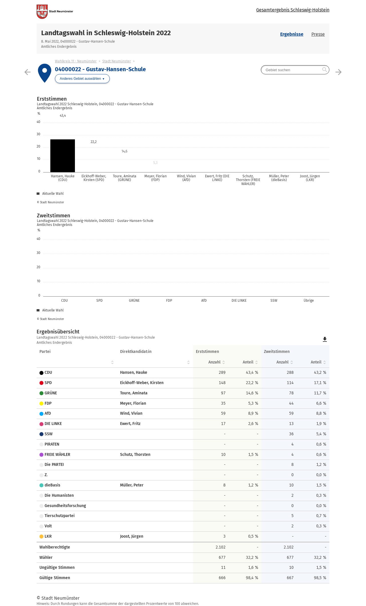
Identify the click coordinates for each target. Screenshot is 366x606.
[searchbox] (295, 69)
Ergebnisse (291, 34)
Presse (318, 34)
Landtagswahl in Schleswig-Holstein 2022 (106, 33)
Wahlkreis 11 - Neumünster (76, 61)
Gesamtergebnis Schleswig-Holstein (292, 10)
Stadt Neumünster (116, 61)
